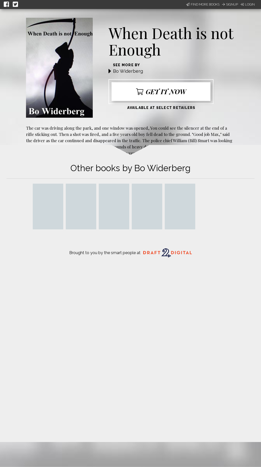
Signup (230, 4)
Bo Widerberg (128, 71)
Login (247, 4)
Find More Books (203, 4)
